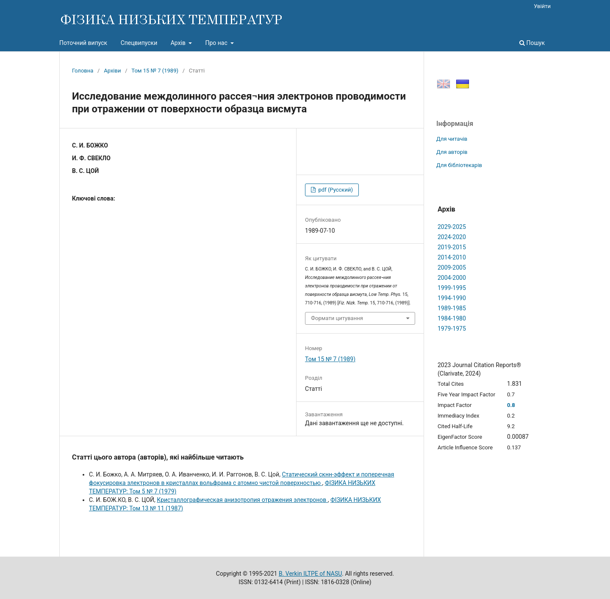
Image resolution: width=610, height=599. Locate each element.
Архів (179, 42)
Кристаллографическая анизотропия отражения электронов (242, 499)
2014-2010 (452, 257)
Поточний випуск (83, 42)
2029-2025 (452, 226)
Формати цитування (337, 318)
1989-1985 (452, 308)
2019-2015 (452, 247)
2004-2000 (452, 277)
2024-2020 (452, 237)
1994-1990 (452, 298)
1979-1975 (452, 328)
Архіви (112, 70)
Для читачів (451, 139)
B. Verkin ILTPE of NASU (310, 573)
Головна (82, 70)
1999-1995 (452, 287)
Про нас (217, 42)
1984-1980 (452, 318)
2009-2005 (452, 267)
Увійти (542, 6)
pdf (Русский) (335, 190)
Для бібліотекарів (459, 165)
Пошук (532, 42)
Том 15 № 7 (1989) (154, 70)
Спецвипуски (139, 42)
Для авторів (452, 152)
